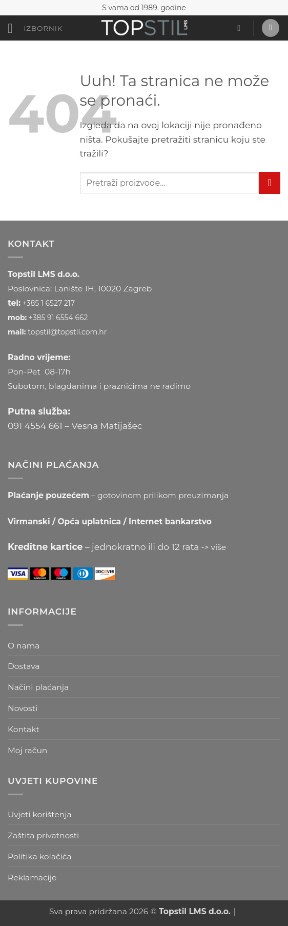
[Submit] (269, 182)
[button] (35, 28)
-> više (214, 547)
